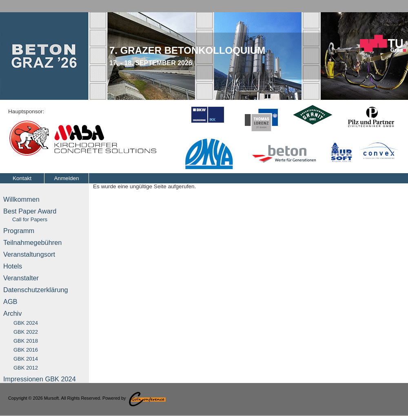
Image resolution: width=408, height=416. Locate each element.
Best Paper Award (29, 214)
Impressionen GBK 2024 (39, 379)
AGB (10, 301)
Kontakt (22, 178)
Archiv (12, 313)
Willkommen (21, 199)
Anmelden (66, 178)
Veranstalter (21, 278)
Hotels (12, 266)
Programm (18, 230)
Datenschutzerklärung (35, 289)
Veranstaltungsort (29, 254)
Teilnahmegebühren (32, 242)
